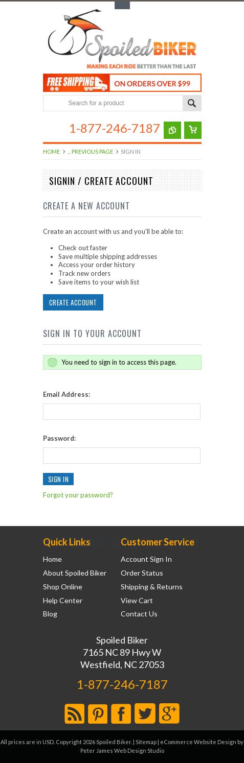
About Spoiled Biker (74, 573)
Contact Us (139, 614)
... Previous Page (90, 151)
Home (51, 151)
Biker (122, 39)
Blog (50, 614)
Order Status (142, 573)
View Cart (137, 601)
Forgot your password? (78, 495)
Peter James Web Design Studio (122, 750)
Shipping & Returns (152, 587)
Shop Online (62, 587)
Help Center (62, 601)
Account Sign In (146, 559)
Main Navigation (52, 128)
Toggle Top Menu (122, 5)
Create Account (73, 302)
